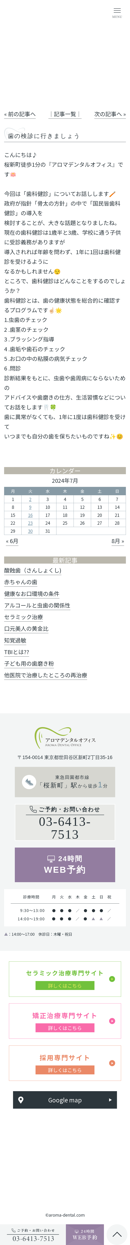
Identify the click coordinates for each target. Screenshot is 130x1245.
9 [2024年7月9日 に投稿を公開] (30, 507)
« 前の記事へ (20, 114)
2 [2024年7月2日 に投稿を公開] (30, 499)
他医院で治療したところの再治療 (45, 675)
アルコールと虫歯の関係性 (37, 605)
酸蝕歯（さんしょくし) (32, 570)
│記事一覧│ (65, 114)
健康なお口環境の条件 (31, 593)
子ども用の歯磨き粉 (29, 663)
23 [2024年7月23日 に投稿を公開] (30, 523)
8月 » (118, 541)
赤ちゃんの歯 (20, 582)
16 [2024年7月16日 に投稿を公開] (30, 515)
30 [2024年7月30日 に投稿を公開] (30, 531)
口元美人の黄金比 (26, 628)
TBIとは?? (16, 652)
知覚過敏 (15, 640)
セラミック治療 (23, 617)
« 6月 (12, 541)
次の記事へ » (110, 114)
